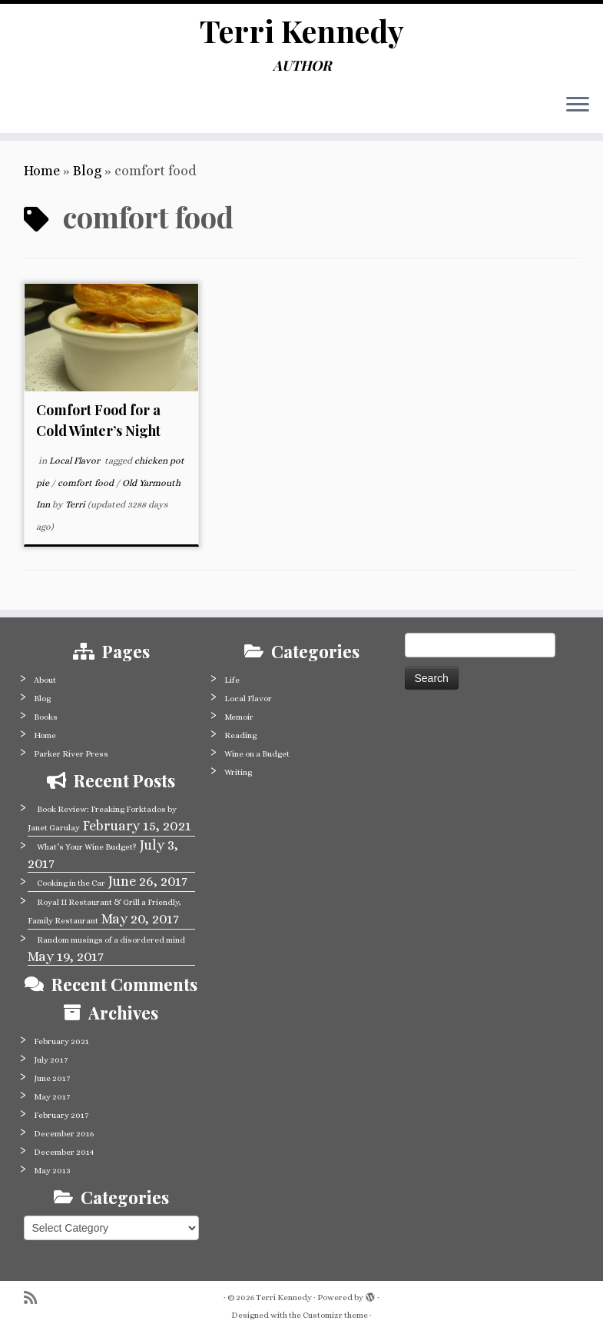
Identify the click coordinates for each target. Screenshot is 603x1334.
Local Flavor (75, 460)
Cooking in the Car (71, 883)
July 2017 (51, 1060)
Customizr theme (335, 1315)
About (45, 680)
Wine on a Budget (257, 754)
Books (46, 717)
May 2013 (52, 1171)
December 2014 (64, 1152)
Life (232, 680)
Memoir (238, 717)
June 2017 (52, 1078)
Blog (87, 170)
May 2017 (52, 1097)
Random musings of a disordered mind (111, 940)
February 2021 (61, 1041)
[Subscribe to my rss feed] (35, 1298)
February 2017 (61, 1115)
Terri (75, 504)
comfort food (87, 482)
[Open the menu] (577, 105)
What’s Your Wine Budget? (87, 847)
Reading (240, 735)
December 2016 (64, 1134)
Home (42, 170)
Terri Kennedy (302, 30)
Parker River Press (71, 754)
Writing (238, 772)
